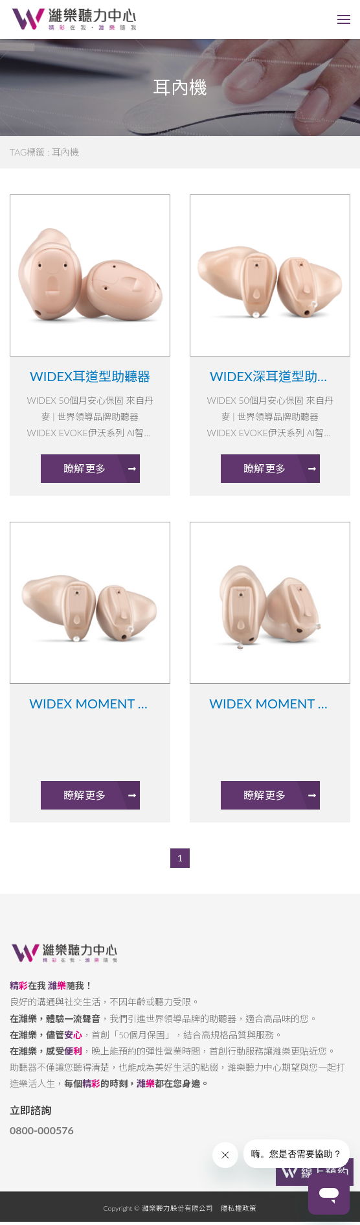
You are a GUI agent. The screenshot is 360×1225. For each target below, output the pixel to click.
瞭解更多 (101, 468)
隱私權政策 (238, 1217)
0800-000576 (42, 1139)
